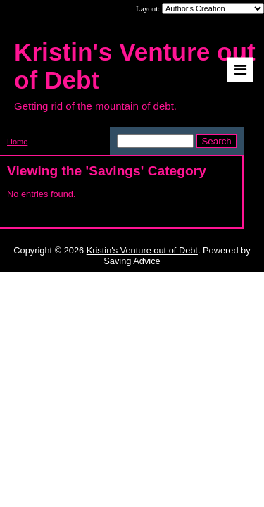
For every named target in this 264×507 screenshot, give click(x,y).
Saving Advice (131, 261)
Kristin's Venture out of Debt (142, 250)
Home (17, 141)
